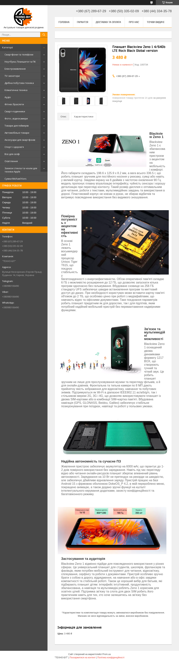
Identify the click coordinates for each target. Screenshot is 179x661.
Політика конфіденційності (110, 657)
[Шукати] (43, 34)
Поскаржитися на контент (83, 657)
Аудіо (8, 97)
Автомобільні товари (17, 132)
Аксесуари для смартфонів (20, 139)
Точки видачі (155, 22)
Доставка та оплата (108, 22)
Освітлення (11, 161)
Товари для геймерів (17, 125)
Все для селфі (12, 154)
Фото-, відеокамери (16, 118)
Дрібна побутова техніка (19, 83)
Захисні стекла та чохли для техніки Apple (21, 170)
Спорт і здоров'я (14, 147)
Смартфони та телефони (19, 54)
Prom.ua (106, 654)
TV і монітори (12, 75)
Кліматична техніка (16, 90)
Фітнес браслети (14, 104)
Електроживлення (15, 68)
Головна (63, 22)
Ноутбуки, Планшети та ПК (20, 61)
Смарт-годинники (15, 111)
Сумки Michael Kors (15, 178)
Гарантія (82, 22)
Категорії (7, 47)
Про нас (134, 22)
